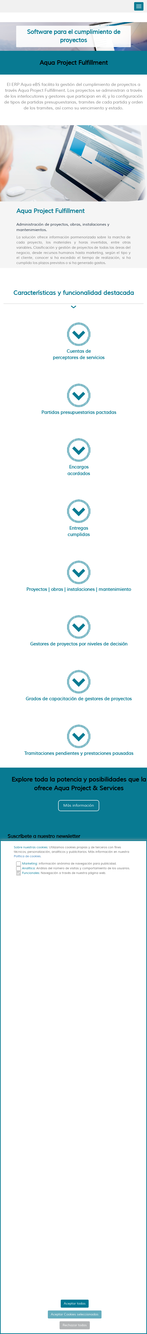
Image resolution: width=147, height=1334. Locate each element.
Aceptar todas (75, 1304)
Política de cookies (27, 856)
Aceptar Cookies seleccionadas (74, 1314)
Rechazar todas (75, 1325)
